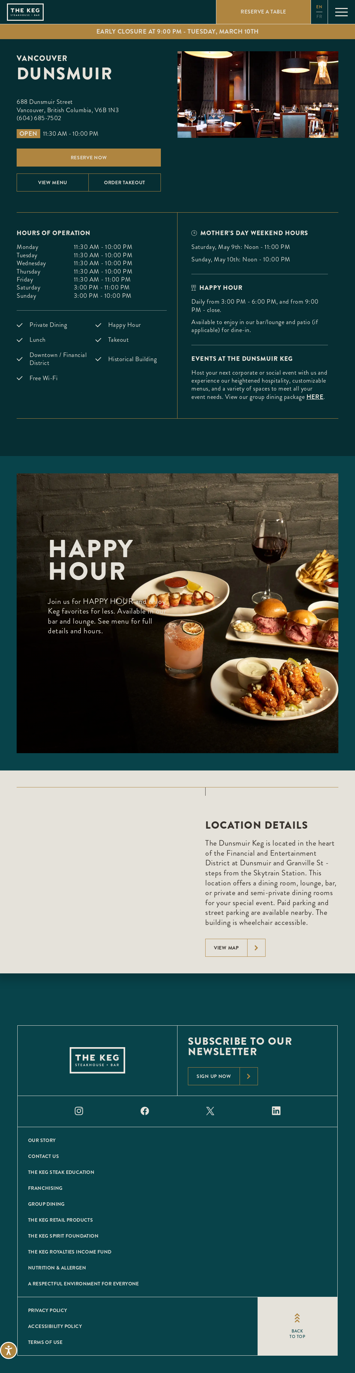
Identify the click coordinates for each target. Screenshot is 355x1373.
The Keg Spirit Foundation (63, 1235)
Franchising (45, 1188)
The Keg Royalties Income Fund (70, 1251)
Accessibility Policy (55, 1326)
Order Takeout (124, 182)
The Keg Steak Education (61, 1172)
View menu (52, 182)
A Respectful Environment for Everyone (83, 1283)
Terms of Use (45, 1342)
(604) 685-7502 (39, 118)
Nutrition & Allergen (57, 1267)
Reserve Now (89, 157)
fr (319, 17)
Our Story (42, 1140)
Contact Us (43, 1156)
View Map (239, 947)
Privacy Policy (47, 1310)
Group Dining (46, 1204)
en (319, 7)
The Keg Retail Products (60, 1219)
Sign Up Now (227, 1076)
